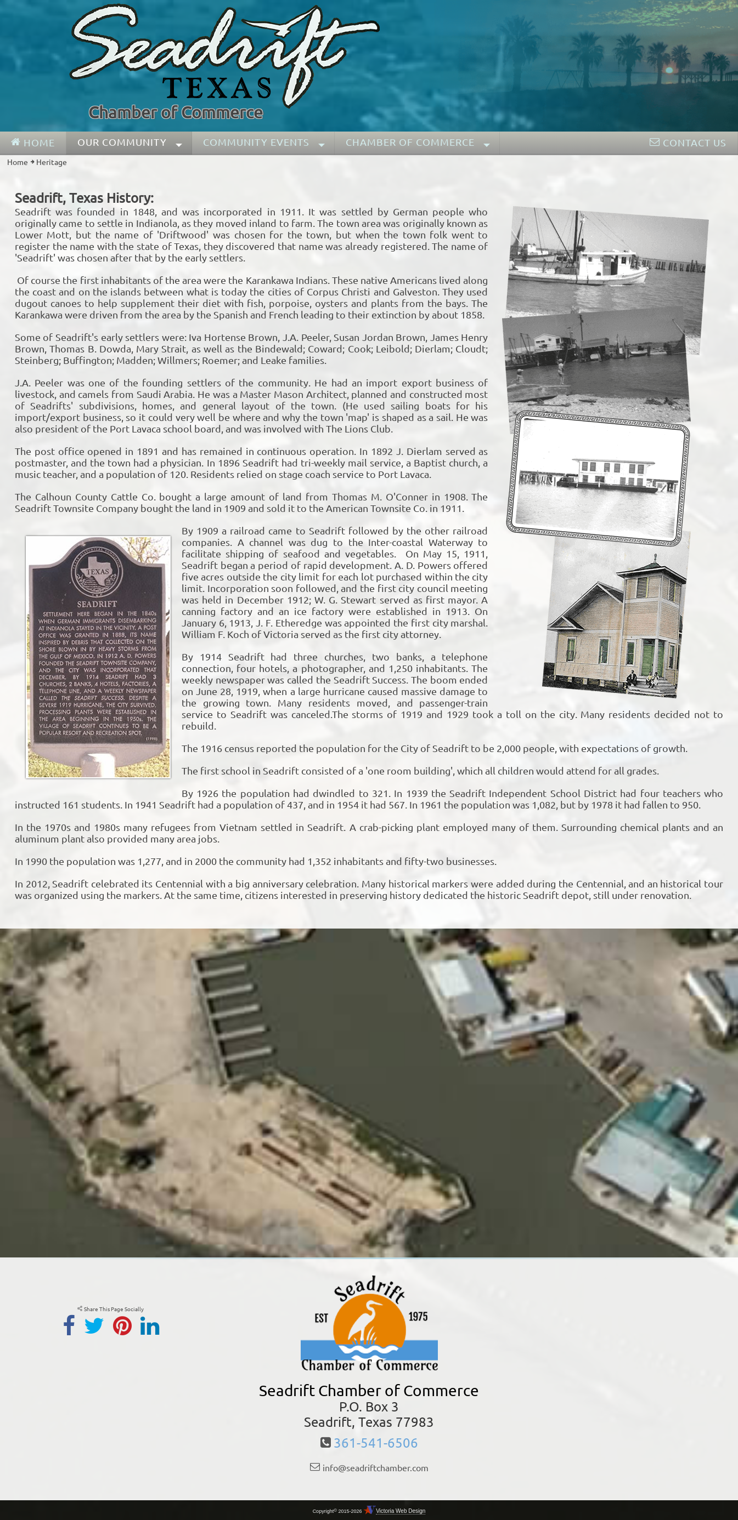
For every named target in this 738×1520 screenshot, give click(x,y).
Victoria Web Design (400, 1511)
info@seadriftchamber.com (376, 1468)
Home (17, 162)
